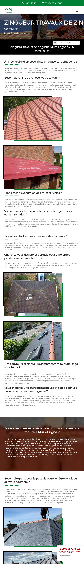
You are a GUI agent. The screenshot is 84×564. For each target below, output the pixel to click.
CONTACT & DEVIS (53, 3)
